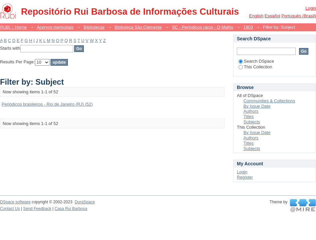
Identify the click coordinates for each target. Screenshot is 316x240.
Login (310, 8)
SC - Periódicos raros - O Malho (202, 27)
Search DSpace (256, 61)
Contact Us (10, 208)
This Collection (255, 66)
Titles (248, 116)
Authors (250, 111)
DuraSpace (84, 202)
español (272, 15)
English (256, 15)
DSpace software (15, 202)
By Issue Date (256, 106)
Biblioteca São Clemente (138, 27)
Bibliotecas (93, 27)
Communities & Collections (269, 100)
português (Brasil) (298, 15)
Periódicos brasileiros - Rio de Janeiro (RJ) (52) (47, 104)
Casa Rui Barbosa (71, 208)
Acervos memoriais (55, 27)
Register (245, 177)
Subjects (251, 121)
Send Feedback (37, 208)
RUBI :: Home (13, 27)
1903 (248, 27)
